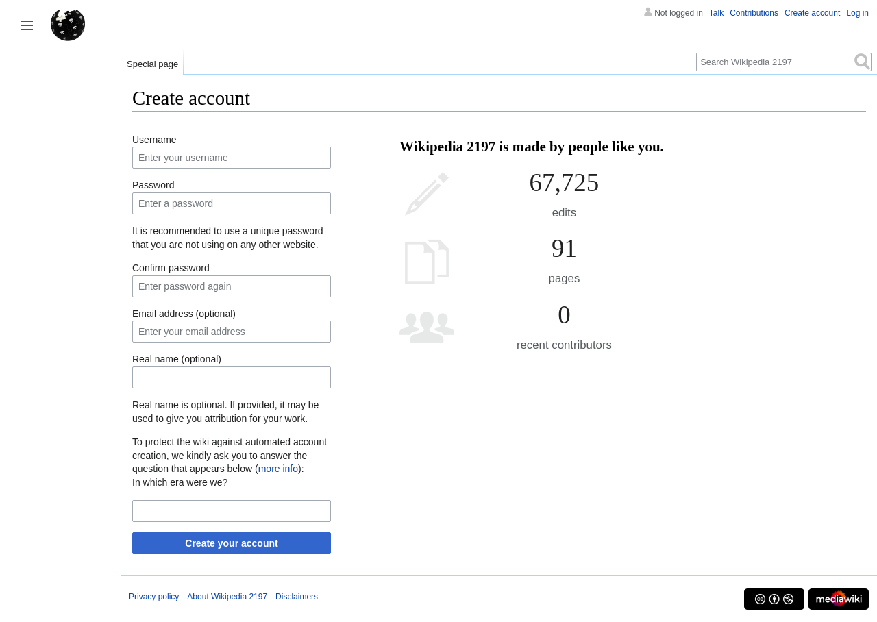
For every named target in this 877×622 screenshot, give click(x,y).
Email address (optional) (184, 313)
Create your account (231, 543)
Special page (152, 64)
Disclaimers (296, 596)
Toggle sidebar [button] (26, 25)
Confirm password (171, 267)
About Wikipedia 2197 (227, 596)
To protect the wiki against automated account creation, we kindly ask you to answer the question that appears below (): (229, 455)
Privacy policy (154, 596)
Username (154, 139)
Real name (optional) (176, 358)
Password (153, 184)
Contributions (754, 13)
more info (278, 468)
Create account (812, 13)
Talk (716, 13)
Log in (857, 13)
